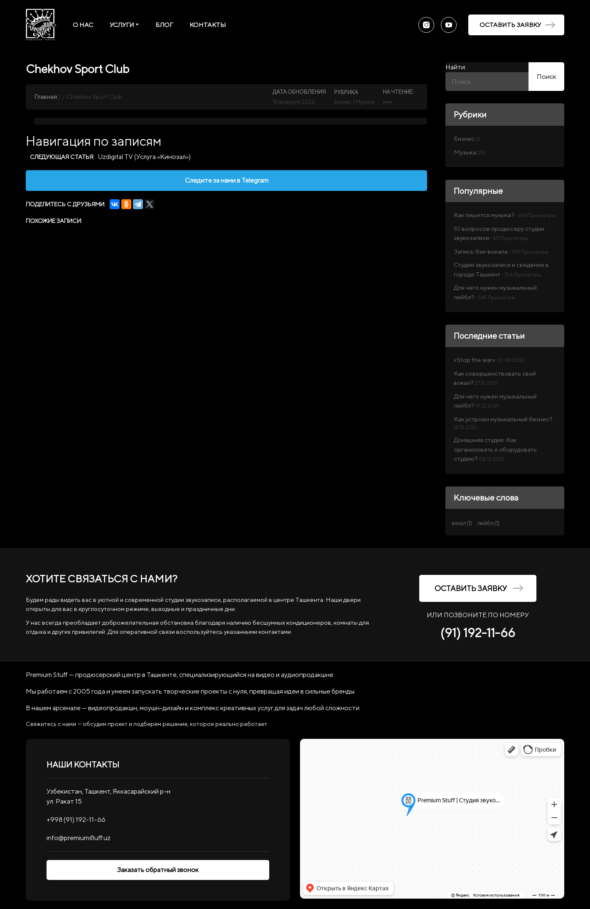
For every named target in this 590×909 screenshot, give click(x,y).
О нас (83, 24)
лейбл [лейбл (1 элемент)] (488, 523)
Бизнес (343, 102)
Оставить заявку (517, 24)
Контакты (207, 24)
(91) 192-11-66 (477, 632)
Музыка (365, 102)
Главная (45, 96)
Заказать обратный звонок (158, 870)
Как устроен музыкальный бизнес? (503, 419)
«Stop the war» (474, 359)
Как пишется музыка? (484, 214)
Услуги (122, 24)
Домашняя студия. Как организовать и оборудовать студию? (495, 449)
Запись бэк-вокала (481, 251)
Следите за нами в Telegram (226, 180)
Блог (164, 24)
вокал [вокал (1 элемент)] (462, 523)
